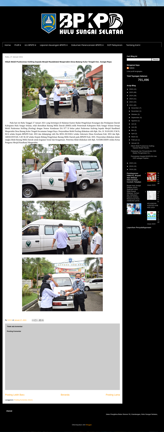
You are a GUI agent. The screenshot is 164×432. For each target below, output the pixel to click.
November (135, 111)
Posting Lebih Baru (14, 395)
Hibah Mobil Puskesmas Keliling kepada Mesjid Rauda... (142, 147)
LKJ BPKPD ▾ (30, 45)
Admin (131, 68)
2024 (131, 96)
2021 (131, 105)
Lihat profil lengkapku (134, 71)
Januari (134, 143)
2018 (131, 169)
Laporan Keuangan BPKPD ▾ (53, 45)
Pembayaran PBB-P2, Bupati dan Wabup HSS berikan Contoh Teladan (134, 177)
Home (8, 45)
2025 (131, 92)
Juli (132, 124)
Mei (132, 130)
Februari (134, 140)
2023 (131, 99)
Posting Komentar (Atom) (23, 400)
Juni (133, 127)
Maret (133, 137)
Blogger (89, 425)
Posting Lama (113, 395)
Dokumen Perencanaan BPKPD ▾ (87, 45)
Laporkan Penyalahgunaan (139, 227)
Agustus (134, 121)
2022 (131, 102)
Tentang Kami (133, 45)
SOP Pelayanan (114, 45)
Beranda (65, 395)
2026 (131, 89)
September (135, 117)
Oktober (134, 114)
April (133, 133)
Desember (135, 108)
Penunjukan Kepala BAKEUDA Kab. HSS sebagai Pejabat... (144, 157)
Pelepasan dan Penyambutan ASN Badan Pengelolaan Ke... (143, 152)
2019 (131, 166)
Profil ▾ (18, 45)
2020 (131, 163)
